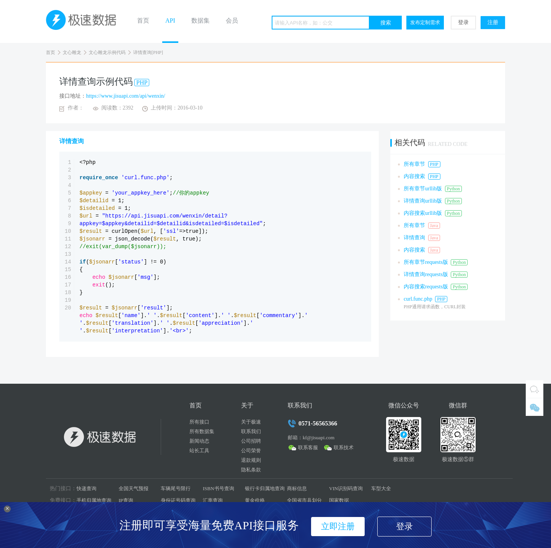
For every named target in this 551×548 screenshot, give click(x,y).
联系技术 (344, 447)
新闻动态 (199, 441)
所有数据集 (201, 431)
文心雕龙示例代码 (107, 52)
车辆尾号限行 (176, 488)
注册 (492, 22)
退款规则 (251, 460)
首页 (143, 20)
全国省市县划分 (304, 500)
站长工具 (199, 450)
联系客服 (308, 447)
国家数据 (339, 500)
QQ (534, 389)
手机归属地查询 (94, 500)
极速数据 (84, 21)
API (170, 20)
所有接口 (199, 422)
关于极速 (251, 422)
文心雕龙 (72, 52)
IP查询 (126, 500)
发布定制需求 (425, 22)
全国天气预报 (133, 488)
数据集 (200, 20)
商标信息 (297, 488)
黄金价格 (255, 500)
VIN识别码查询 (346, 488)
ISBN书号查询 (218, 488)
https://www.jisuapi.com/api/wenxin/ (125, 96)
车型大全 (381, 488)
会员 (232, 20)
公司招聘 (251, 441)
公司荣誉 (251, 450)
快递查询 (86, 488)
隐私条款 (251, 470)
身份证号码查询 (178, 500)
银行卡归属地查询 (265, 488)
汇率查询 (213, 500)
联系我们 (251, 431)
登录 (463, 22)
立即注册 (338, 526)
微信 (534, 407)
